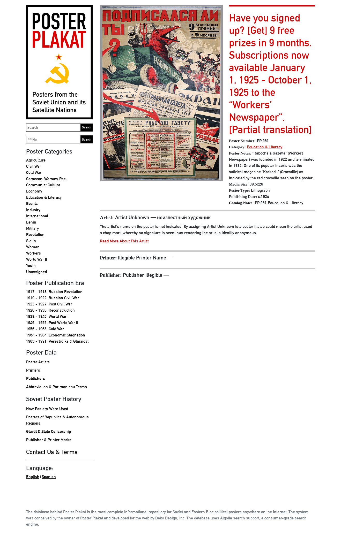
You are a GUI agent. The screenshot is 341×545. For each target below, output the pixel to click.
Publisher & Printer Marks (48, 439)
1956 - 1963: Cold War (45, 328)
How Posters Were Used (47, 408)
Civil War (33, 166)
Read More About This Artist (124, 241)
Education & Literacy (44, 197)
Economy (34, 191)
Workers (33, 253)
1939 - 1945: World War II (48, 316)
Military (32, 228)
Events (32, 203)
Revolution (35, 234)
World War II (36, 259)
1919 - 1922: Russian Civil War (52, 297)
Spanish (49, 476)
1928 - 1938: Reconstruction (50, 310)
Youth (31, 265)
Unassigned (36, 271)
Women (33, 246)
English (32, 476)
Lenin (31, 222)
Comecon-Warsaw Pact (46, 178)
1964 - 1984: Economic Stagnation (55, 335)
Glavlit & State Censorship (48, 431)
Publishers (35, 378)
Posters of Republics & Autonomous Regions (57, 420)
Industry (33, 209)
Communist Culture (43, 184)
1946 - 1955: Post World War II (52, 322)
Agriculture (36, 160)
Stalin (31, 240)
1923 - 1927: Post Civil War (49, 304)
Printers (33, 370)
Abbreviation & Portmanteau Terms (56, 386)
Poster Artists (38, 361)
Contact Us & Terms (52, 451)
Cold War (33, 172)
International (37, 215)
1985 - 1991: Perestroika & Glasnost (57, 341)
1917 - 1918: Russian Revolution (54, 291)
